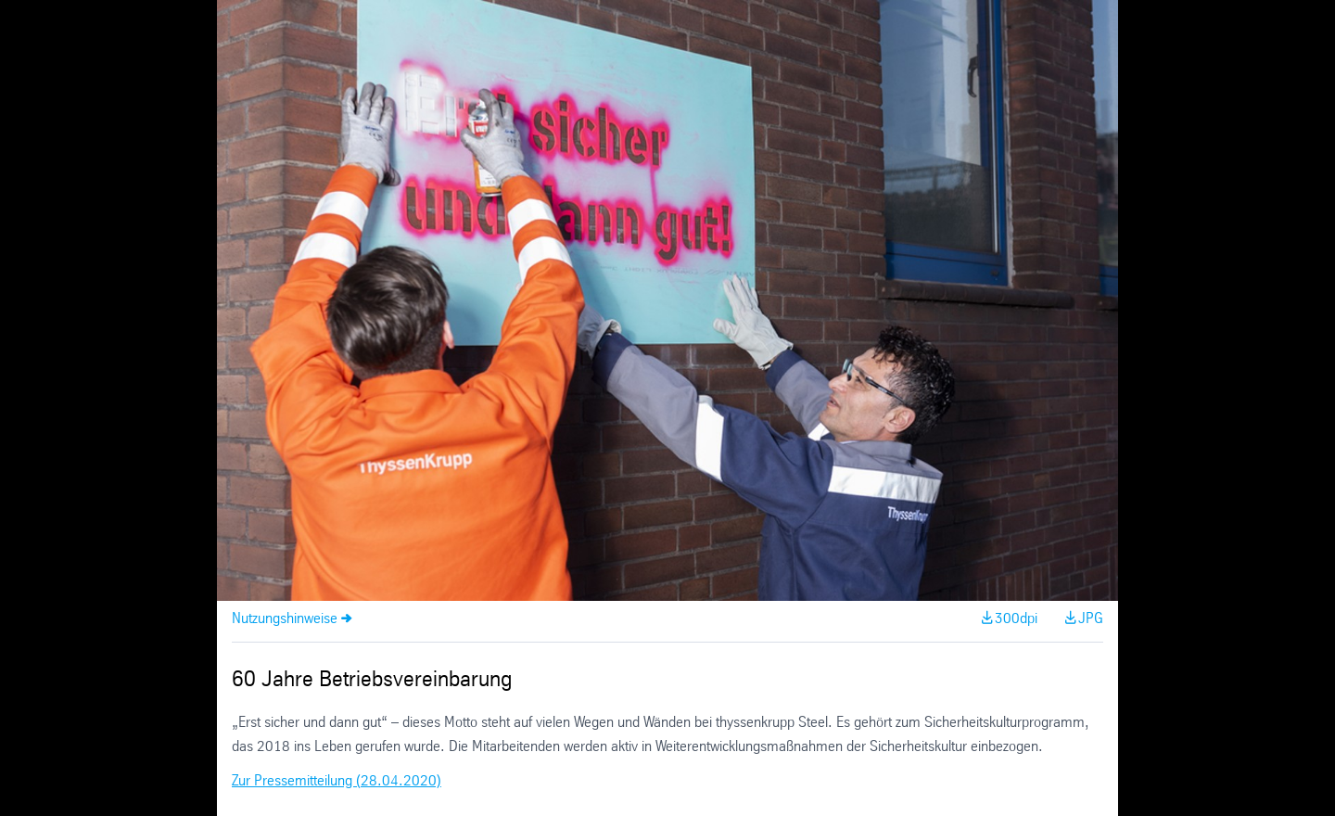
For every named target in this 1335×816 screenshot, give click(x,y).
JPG (1090, 619)
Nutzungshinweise (284, 619)
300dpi (1016, 619)
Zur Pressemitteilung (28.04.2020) (336, 781)
